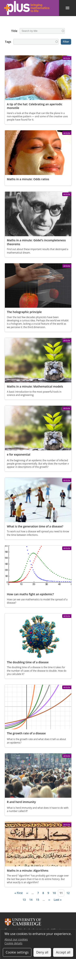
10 (54, 893)
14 (30, 900)
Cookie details (13, 943)
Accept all (63, 952)
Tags (8, 42)
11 (61, 893)
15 (37, 900)
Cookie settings (17, 952)
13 (24, 900)
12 (68, 893)
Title (14, 31)
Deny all (42, 952)
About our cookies (16, 939)
